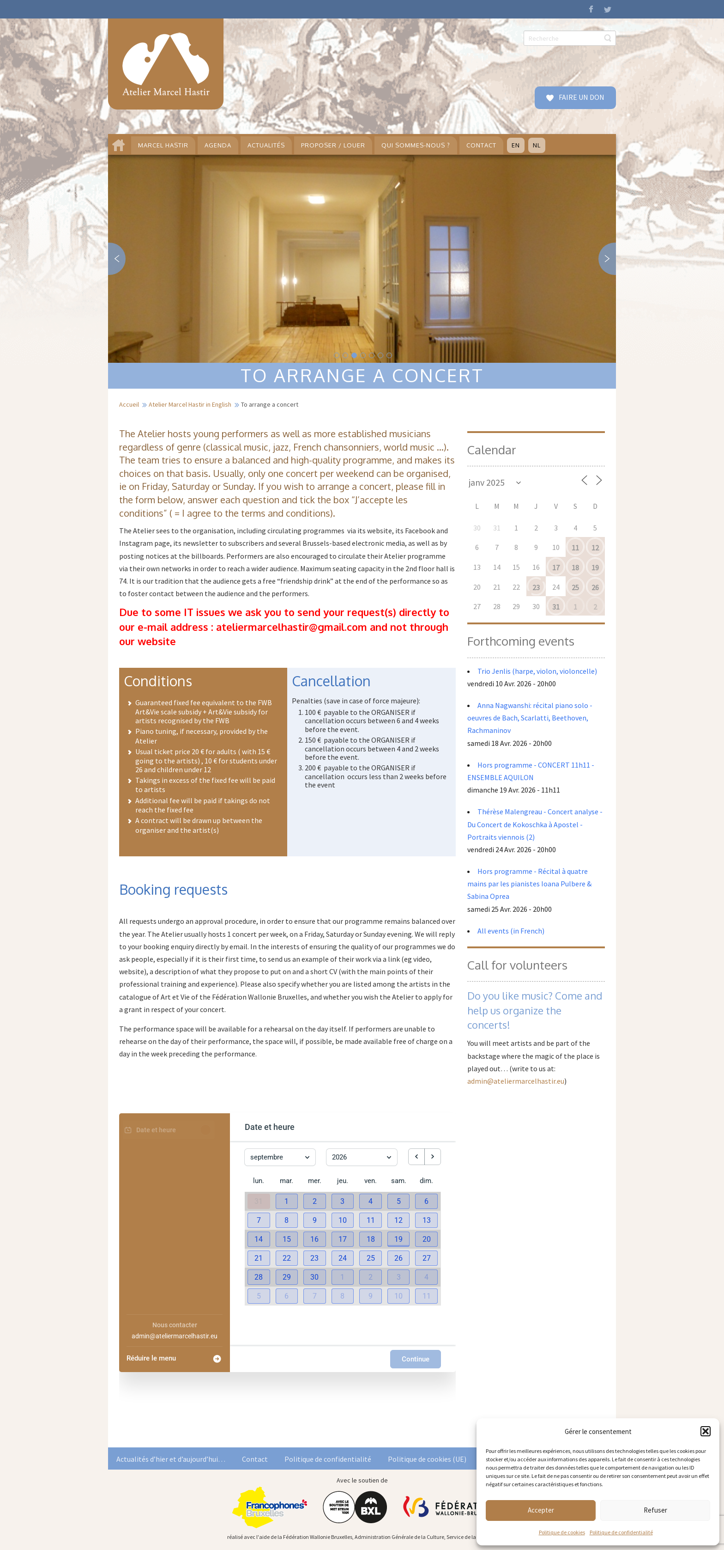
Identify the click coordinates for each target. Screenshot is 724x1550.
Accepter (541, 1510)
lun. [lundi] (258, 1181)
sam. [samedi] (398, 1181)
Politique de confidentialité (621, 1532)
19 (595, 567)
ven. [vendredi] (370, 1181)
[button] (705, 1431)
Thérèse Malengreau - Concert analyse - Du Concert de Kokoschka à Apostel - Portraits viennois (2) (535, 824)
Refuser (655, 1510)
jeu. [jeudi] (342, 1181)
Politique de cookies (562, 1532)
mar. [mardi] (286, 1181)
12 (595, 547)
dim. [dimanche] (426, 1181)
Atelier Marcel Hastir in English (190, 404)
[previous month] (416, 1156)
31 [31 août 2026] (258, 1201)
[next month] (432, 1156)
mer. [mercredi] (314, 1181)
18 (575, 567)
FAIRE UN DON (580, 97)
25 (575, 587)
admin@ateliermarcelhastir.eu (515, 1081)
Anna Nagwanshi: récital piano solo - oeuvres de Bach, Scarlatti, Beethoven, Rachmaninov (529, 718)
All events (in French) (510, 930)
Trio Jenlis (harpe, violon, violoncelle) (537, 671)
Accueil (129, 404)
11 (575, 547)
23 (536, 587)
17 (556, 567)
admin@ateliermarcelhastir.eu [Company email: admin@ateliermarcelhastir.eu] (174, 1336)
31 (556, 606)
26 (595, 587)
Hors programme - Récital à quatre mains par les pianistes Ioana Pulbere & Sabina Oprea (529, 884)
